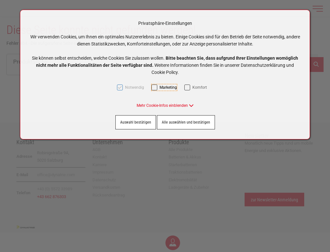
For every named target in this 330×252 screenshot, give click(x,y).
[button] (165, 105)
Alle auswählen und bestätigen (186, 122)
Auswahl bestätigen (135, 122)
